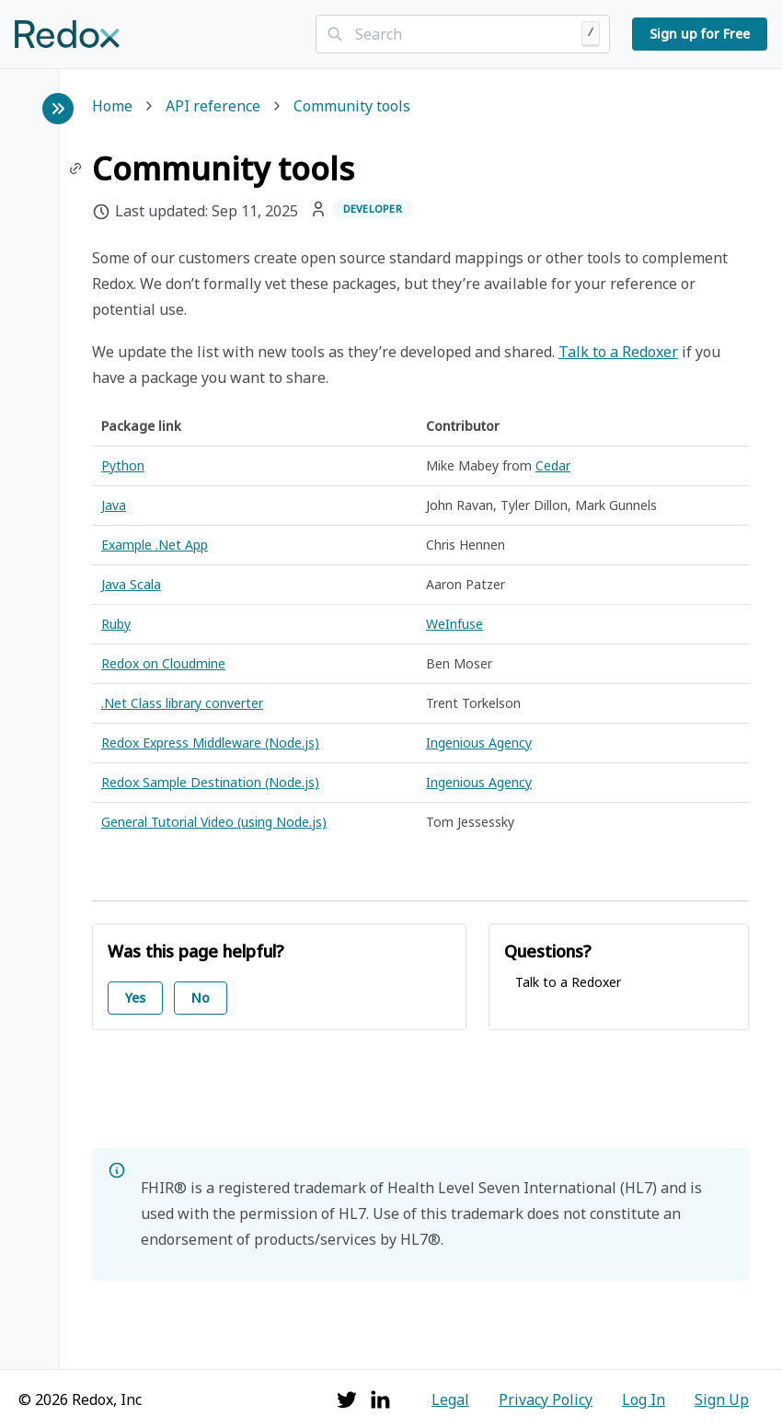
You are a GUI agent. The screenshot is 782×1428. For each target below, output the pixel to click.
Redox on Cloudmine (163, 663)
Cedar (552, 465)
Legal (450, 1399)
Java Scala (131, 584)
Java (113, 505)
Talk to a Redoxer (618, 352)
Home (112, 107)
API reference (213, 107)
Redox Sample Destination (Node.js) (210, 782)
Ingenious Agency (479, 742)
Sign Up (722, 1399)
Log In (643, 1399)
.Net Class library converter (182, 703)
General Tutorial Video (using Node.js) (214, 821)
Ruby (116, 624)
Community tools (351, 107)
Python (122, 465)
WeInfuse (454, 624)
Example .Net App (154, 544)
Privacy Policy (545, 1399)
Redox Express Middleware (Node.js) (210, 742)
